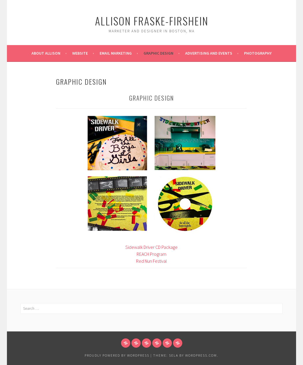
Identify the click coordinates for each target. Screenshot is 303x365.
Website (80, 53)
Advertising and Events (208, 53)
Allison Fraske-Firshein (151, 20)
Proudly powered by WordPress (117, 355)
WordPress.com (201, 355)
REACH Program (151, 254)
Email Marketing (116, 53)
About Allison (45, 53)
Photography (258, 53)
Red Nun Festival (151, 261)
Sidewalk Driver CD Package (151, 247)
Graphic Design (158, 53)
